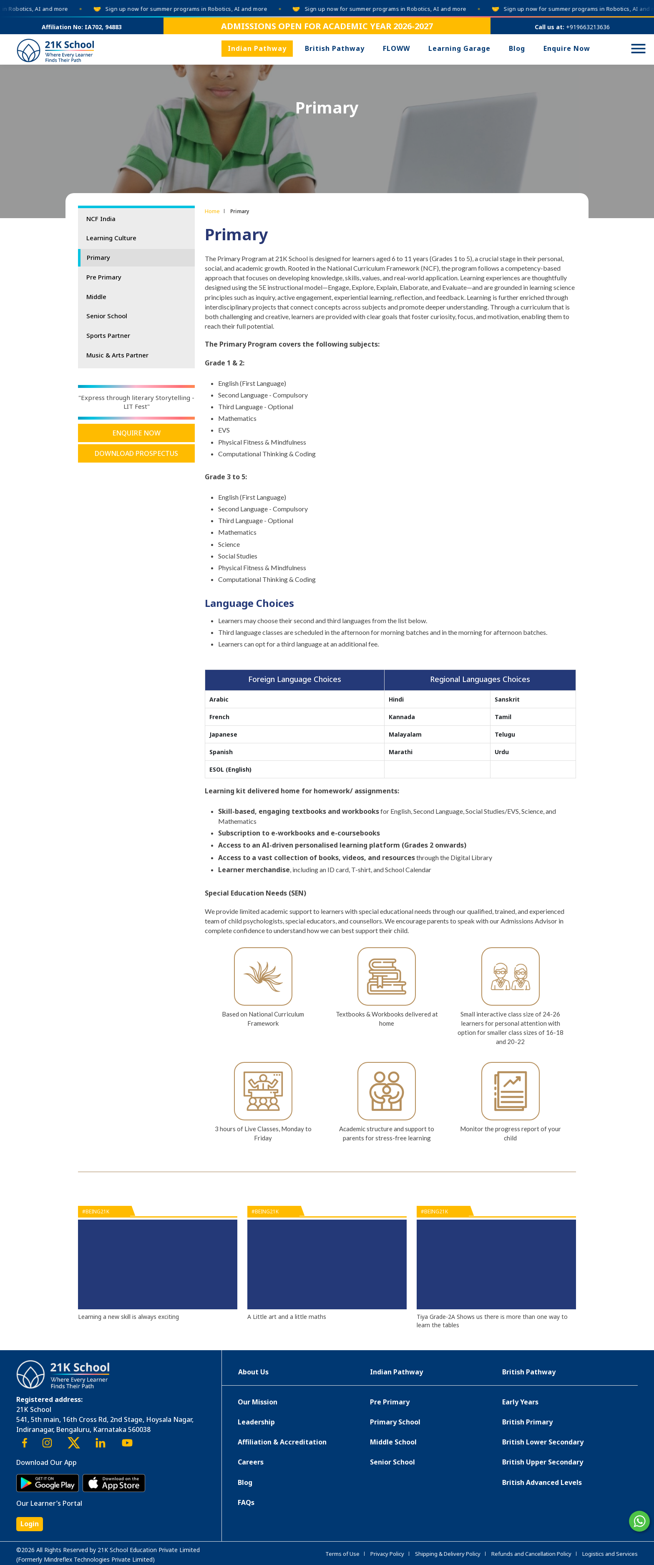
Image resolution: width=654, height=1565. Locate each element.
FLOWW (396, 48)
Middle (96, 296)
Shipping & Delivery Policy (447, 1553)
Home (212, 211)
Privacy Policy (387, 1553)
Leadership (256, 1422)
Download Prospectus (136, 453)
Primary (98, 257)
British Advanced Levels (542, 1482)
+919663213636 (588, 27)
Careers (251, 1462)
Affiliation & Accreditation (282, 1442)
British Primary (527, 1422)
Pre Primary (103, 277)
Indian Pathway (257, 48)
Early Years (520, 1401)
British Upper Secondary (542, 1462)
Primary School (395, 1422)
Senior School (106, 316)
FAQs (246, 1502)
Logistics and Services (610, 1553)
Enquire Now (566, 48)
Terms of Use (342, 1553)
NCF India (101, 218)
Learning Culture (111, 238)
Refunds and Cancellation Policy (531, 1553)
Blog (517, 48)
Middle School (393, 1442)
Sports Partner (108, 335)
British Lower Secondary (543, 1442)
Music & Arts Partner (117, 355)
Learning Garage (459, 48)
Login (29, 1523)
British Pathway (335, 48)
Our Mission (257, 1401)
